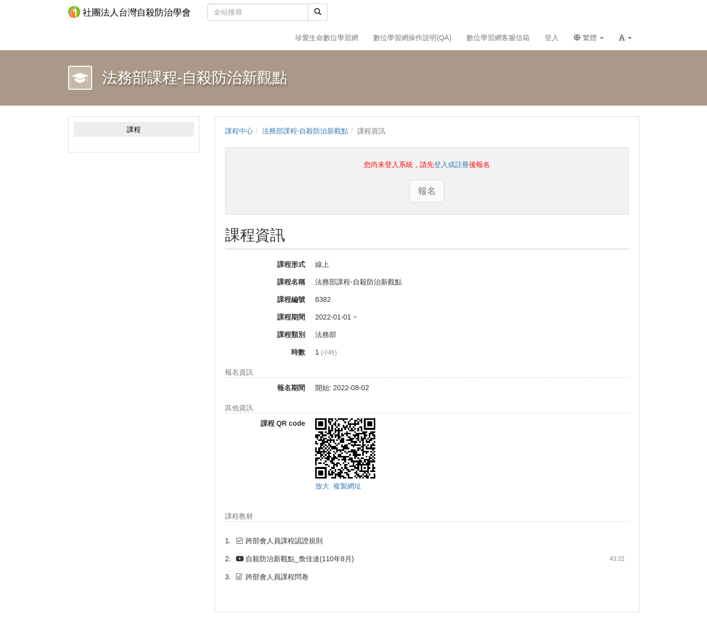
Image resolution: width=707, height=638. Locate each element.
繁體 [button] (589, 38)
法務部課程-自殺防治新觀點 (305, 131)
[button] (625, 37)
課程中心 (239, 131)
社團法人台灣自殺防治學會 (129, 12)
